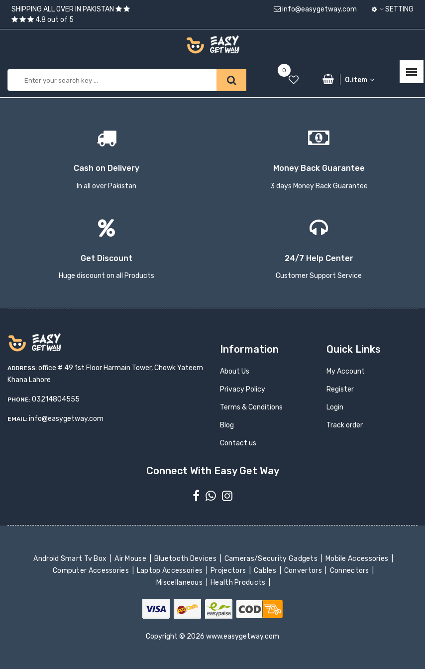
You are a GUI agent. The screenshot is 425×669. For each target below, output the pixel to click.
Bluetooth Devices (186, 558)
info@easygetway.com (315, 9)
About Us (234, 371)
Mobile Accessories (358, 558)
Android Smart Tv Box (71, 558)
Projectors (229, 570)
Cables (266, 570)
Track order (344, 425)
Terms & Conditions (251, 407)
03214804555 (56, 399)
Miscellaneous (180, 582)
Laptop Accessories (170, 570)
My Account (345, 371)
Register (340, 389)
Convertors (304, 570)
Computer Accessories (91, 570)
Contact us (238, 443)
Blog (227, 425)
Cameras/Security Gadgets (272, 558)
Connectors (350, 570)
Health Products (239, 582)
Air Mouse (131, 558)
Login (334, 407)
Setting (393, 9)
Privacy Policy (242, 389)
